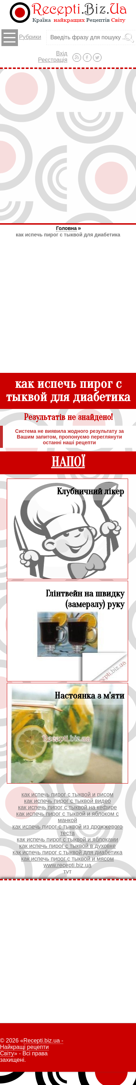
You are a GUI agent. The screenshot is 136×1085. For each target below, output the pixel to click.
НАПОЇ (68, 462)
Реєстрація (52, 60)
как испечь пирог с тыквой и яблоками (67, 839)
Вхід (61, 53)
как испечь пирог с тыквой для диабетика (68, 235)
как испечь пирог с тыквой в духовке (67, 846)
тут (68, 872)
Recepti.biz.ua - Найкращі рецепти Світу (31, 1047)
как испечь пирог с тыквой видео (67, 801)
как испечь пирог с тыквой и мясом (67, 859)
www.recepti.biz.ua (67, 865)
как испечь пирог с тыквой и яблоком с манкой (67, 817)
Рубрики (21, 37)
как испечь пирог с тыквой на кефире (67, 807)
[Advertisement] (68, 146)
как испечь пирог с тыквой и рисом (68, 794)
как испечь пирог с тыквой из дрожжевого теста (68, 830)
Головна (66, 228)
